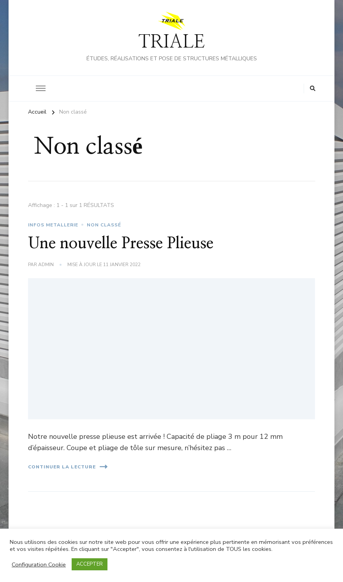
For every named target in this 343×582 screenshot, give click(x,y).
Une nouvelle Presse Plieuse (120, 243)
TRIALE (171, 42)
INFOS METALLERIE (53, 225)
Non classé (104, 225)
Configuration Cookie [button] (39, 564)
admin (46, 264)
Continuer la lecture (67, 467)
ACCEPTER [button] (89, 564)
